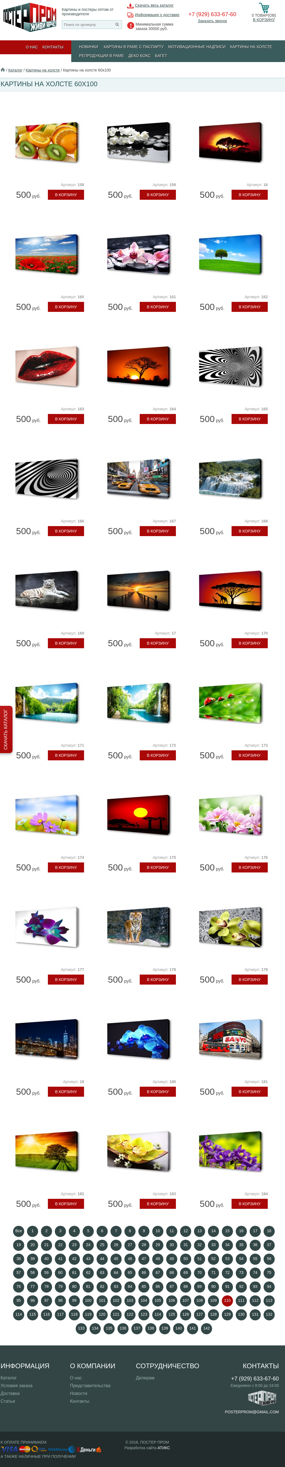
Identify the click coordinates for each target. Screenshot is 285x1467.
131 (255, 1314)
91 (227, 1286)
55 (255, 1258)
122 (130, 1314)
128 (213, 1314)
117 (60, 1314)
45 (116, 1258)
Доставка (10, 1393)
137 (137, 1328)
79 (60, 1286)
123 (144, 1314)
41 (60, 1258)
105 (157, 1300)
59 (46, 1272)
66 (144, 1272)
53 (227, 1258)
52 (213, 1258)
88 (185, 1286)
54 (241, 1258)
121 (116, 1314)
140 (178, 1328)
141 (192, 1328)
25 (102, 1244)
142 (206, 1328)
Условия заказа (17, 1385)
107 (185, 1300)
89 (199, 1286)
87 (171, 1286)
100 (88, 1300)
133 (81, 1328)
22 (60, 1244)
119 (88, 1314)
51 (199, 1258)
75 (269, 1272)
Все (18, 1231)
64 (116, 1272)
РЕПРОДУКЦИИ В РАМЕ (101, 55)
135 (109, 1328)
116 (46, 1314)
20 (32, 1244)
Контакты (52, 47)
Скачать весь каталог (154, 5)
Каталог (15, 70)
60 (60, 1272)
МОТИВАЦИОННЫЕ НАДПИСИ (196, 47)
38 (18, 1258)
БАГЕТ (161, 55)
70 (199, 1272)
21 (46, 1244)
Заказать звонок (212, 21)
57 (18, 1272)
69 (185, 1272)
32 (199, 1244)
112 (255, 1300)
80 (74, 1286)
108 (199, 1300)
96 (32, 1300)
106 (171, 1300)
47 (144, 1258)
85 (144, 1286)
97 (46, 1300)
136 (123, 1328)
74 (255, 1272)
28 (144, 1244)
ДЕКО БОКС (139, 55)
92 (241, 1286)
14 (213, 1231)
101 (102, 1300)
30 (171, 1244)
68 (171, 1272)
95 (18, 1300)
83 (116, 1286)
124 (157, 1314)
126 (185, 1314)
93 (255, 1286)
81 (88, 1286)
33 (213, 1244)
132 (269, 1314)
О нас (32, 47)
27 (130, 1244)
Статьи (8, 1401)
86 (158, 1286)
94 (269, 1286)
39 (32, 1258)
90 (213, 1286)
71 (213, 1272)
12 (185, 1231)
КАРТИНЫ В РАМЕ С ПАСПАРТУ (134, 47)
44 (102, 1258)
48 (158, 1258)
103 (130, 1300)
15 (227, 1231)
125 (171, 1314)
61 (74, 1272)
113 (269, 1300)
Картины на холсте (251, 47)
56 (269, 1258)
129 (227, 1314)
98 (60, 1300)
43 (88, 1258)
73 (241, 1272)
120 (102, 1314)
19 (18, 1244)
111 (241, 1300)
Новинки (88, 47)
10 (158, 1231)
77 (32, 1286)
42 (74, 1258)
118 (74, 1314)
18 (269, 1231)
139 (164, 1328)
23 (74, 1244)
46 (130, 1258)
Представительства (90, 1385)
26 (116, 1244)
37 (269, 1244)
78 (46, 1286)
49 (171, 1258)
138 (151, 1328)
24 (88, 1244)
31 (185, 1244)
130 (241, 1314)
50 (185, 1258)
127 (199, 1314)
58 (32, 1272)
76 (18, 1286)
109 (213, 1300)
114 (18, 1314)
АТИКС (164, 1448)
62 (88, 1272)
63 (102, 1272)
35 (241, 1244)
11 (171, 1231)
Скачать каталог (5, 729)
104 (144, 1300)
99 (74, 1300)
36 (255, 1244)
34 (227, 1244)
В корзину (264, 20)
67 (158, 1272)
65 (130, 1272)
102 (116, 1300)
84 (130, 1286)
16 (241, 1231)
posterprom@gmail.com (252, 1412)
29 (158, 1244)
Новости (78, 1393)
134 (95, 1328)
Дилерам (145, 1377)
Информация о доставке (157, 15)
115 (32, 1314)
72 (227, 1272)
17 (255, 1231)
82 (102, 1286)
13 (199, 1231)
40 (46, 1258)
